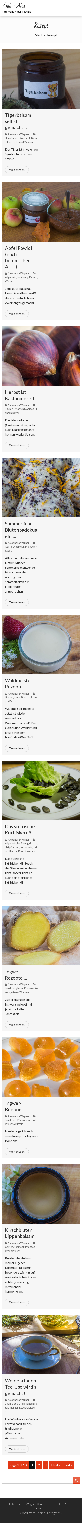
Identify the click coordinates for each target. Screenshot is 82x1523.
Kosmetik (25, 138)
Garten (30, 408)
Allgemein (10, 277)
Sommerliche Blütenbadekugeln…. (21, 530)
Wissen (28, 142)
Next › (55, 1465)
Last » (68, 1465)
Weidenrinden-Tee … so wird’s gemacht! (21, 1387)
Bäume (9, 408)
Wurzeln (24, 992)
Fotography (54, 1513)
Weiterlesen (17, 169)
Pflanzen (10, 142)
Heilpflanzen (12, 138)
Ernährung (23, 277)
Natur (34, 138)
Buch (16, 1403)
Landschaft (26, 847)
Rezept (20, 142)
